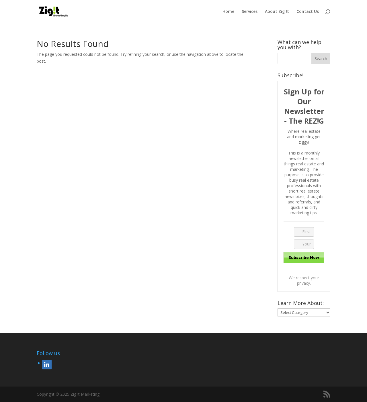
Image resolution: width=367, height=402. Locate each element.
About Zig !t (277, 11)
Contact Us (307, 11)
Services (249, 11)
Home (228, 11)
